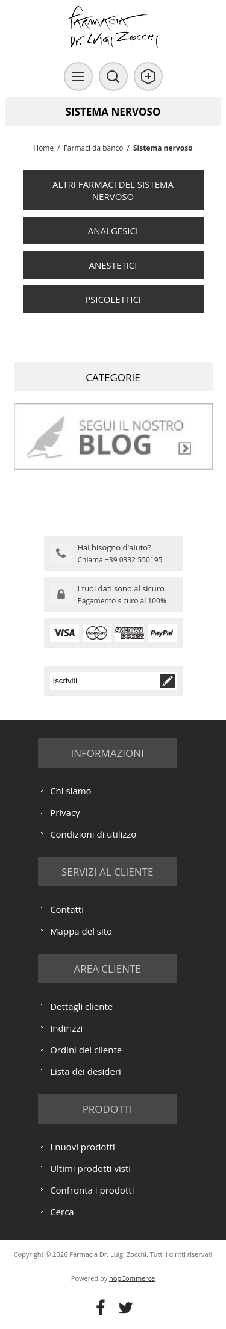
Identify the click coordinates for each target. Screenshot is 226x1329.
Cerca (62, 1212)
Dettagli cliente (81, 1006)
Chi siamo (71, 791)
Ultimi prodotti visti (90, 1168)
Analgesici (113, 231)
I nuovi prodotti (82, 1147)
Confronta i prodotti (92, 1190)
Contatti (67, 909)
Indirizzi (66, 1028)
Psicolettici (113, 299)
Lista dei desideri (85, 1071)
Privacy (65, 812)
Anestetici (113, 265)
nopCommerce (132, 1278)
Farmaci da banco (94, 148)
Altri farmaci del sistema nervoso (113, 190)
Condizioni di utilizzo (93, 834)
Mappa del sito (81, 931)
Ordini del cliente (86, 1050)
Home (43, 148)
